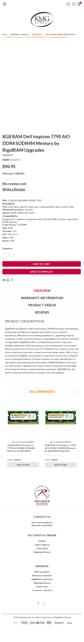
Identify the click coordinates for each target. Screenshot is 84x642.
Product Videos (42, 305)
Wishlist (42, 541)
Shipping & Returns (42, 552)
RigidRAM (7, 155)
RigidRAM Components (20, 34)
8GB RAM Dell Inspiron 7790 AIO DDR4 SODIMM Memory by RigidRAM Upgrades (37, 37)
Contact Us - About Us (42, 590)
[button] (42, 495)
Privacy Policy (42, 586)
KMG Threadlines (42, 572)
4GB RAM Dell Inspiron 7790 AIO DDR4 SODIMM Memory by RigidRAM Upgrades (60, 448)
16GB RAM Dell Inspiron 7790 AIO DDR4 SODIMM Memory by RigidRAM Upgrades (21, 449)
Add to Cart (23, 465)
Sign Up (46, 544)
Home (4, 34)
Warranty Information (42, 298)
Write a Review (13, 189)
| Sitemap (67, 617)
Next (78, 392)
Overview (42, 291)
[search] (67, 4)
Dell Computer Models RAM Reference (61, 34)
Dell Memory (37, 34)
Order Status (42, 548)
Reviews (42, 312)
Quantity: (7, 248)
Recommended (42, 391)
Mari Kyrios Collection (42, 575)
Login (37, 544)
